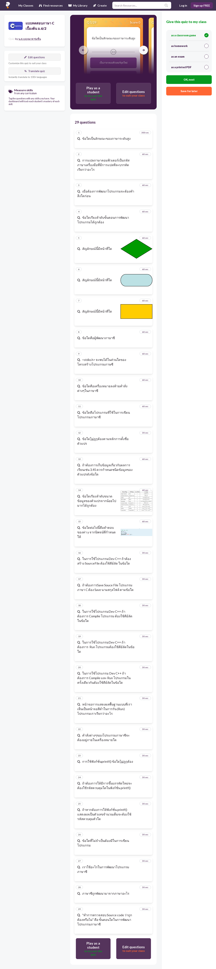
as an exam (190, 56)
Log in (183, 5)
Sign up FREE (201, 5)
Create (100, 5)
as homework (190, 46)
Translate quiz (34, 71)
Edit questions (34, 57)
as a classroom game (190, 35)
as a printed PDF (190, 67)
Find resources (51, 5)
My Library (78, 5)
